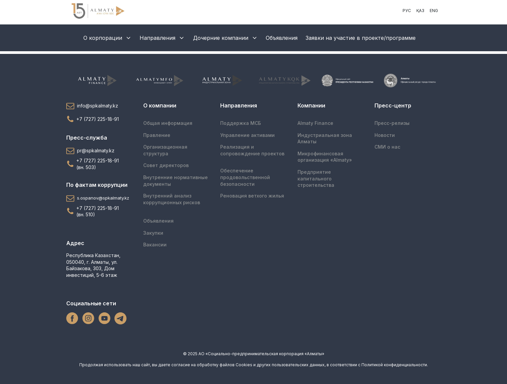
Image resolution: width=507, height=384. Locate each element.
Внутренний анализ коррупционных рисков (171, 199)
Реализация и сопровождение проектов (252, 150)
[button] (99, 106)
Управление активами (247, 135)
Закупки (153, 233)
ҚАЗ (420, 10)
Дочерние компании (225, 37)
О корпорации (107, 37)
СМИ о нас (387, 147)
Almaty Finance (315, 123)
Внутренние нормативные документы (175, 180)
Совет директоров (166, 165)
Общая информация (167, 123)
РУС (407, 10)
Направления (162, 37)
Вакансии (155, 244)
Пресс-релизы (392, 123)
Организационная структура (165, 150)
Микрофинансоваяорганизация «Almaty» (325, 157)
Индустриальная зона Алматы (325, 138)
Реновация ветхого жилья (252, 196)
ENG (434, 10)
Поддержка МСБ (240, 123)
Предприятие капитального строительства (316, 178)
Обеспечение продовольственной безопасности (245, 177)
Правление (156, 135)
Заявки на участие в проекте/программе (361, 37)
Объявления (282, 37)
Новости (384, 135)
